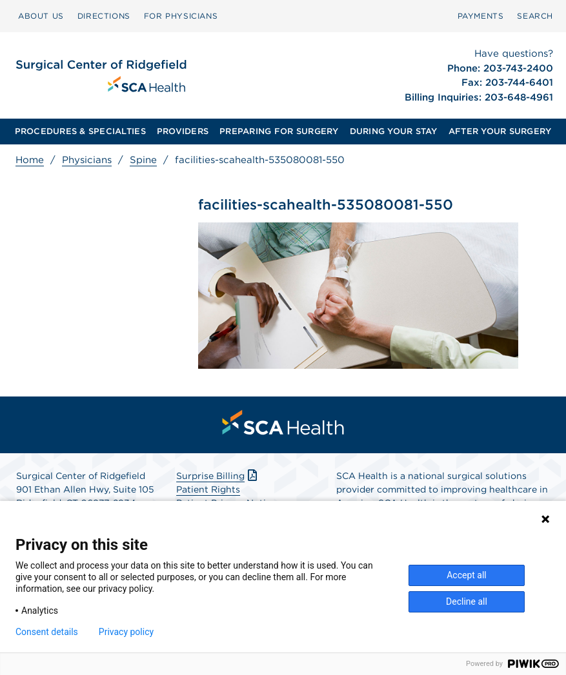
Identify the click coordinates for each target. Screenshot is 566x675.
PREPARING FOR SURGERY (278, 131)
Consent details (46, 632)
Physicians (87, 160)
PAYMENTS (481, 16)
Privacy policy (126, 632)
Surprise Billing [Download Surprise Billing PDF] (217, 476)
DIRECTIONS (103, 16)
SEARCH (535, 16)
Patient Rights (208, 489)
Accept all (467, 575)
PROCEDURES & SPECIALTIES (80, 131)
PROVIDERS (182, 131)
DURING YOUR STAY (394, 131)
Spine (143, 160)
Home (29, 160)
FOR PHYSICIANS (180, 16)
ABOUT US (41, 16)
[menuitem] (41, 16)
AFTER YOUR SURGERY (500, 131)
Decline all (466, 601)
